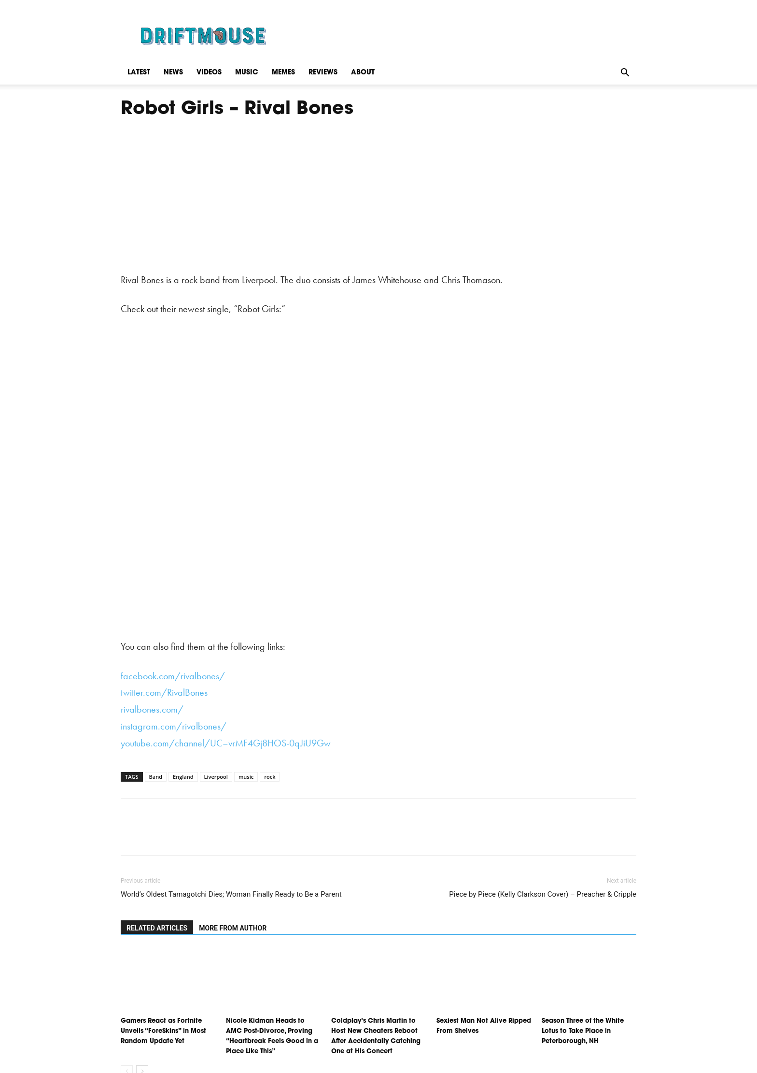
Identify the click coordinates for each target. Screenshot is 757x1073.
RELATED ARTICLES (156, 928)
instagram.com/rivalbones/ (173, 726)
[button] (624, 72)
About (363, 72)
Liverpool (216, 776)
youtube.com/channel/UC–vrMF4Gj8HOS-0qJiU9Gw (226, 743)
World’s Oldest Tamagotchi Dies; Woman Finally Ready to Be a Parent (231, 894)
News (173, 72)
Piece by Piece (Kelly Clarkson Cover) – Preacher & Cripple (542, 894)
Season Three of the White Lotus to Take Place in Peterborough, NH (583, 1031)
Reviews (322, 72)
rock (269, 776)
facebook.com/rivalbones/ (173, 676)
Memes (283, 72)
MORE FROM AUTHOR (232, 928)
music (245, 776)
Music (246, 72)
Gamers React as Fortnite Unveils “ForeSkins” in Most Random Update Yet (163, 1031)
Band (155, 776)
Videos (209, 72)
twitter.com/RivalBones (164, 692)
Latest (138, 72)
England (183, 776)
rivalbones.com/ (152, 709)
